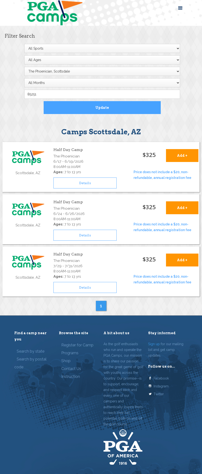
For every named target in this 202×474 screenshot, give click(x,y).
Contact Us (71, 368)
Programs (69, 353)
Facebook (161, 378)
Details (85, 183)
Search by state (30, 351)
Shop (66, 361)
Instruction (70, 376)
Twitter (159, 394)
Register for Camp (77, 345)
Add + (182, 155)
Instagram (161, 386)
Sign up (154, 344)
